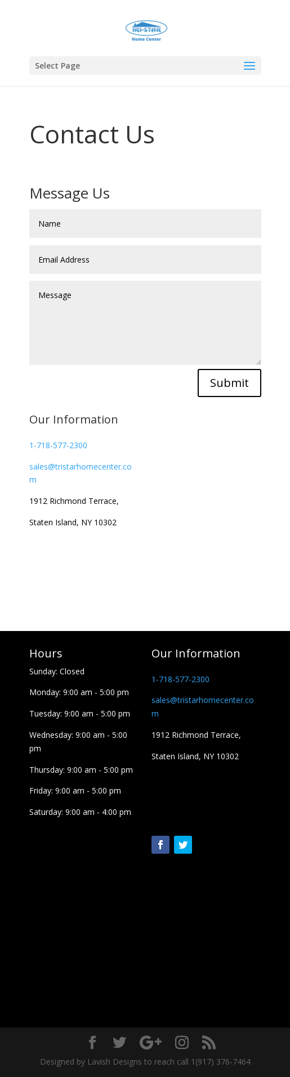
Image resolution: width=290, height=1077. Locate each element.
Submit (229, 382)
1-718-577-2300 (58, 445)
